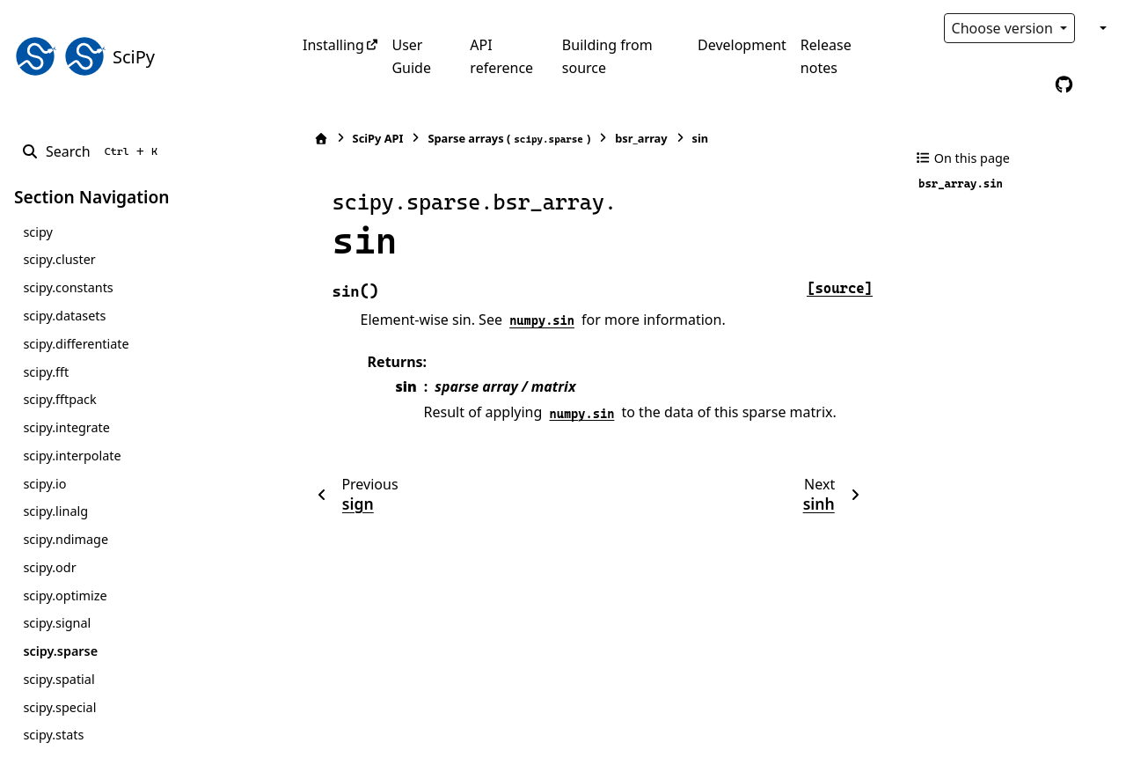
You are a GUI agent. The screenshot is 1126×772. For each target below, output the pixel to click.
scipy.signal (57, 622)
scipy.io (44, 483)
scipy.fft (46, 372)
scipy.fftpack (59, 399)
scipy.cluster (59, 259)
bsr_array (633, 138)
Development (742, 45)
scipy (37, 232)
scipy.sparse (60, 651)
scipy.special (59, 707)
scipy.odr (49, 567)
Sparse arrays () (501, 138)
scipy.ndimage (65, 539)
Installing (333, 45)
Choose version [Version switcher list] (1004, 28)
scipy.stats (53, 734)
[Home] (312, 138)
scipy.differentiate (75, 343)
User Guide (411, 56)
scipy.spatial (58, 679)
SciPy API (369, 138)
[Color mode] (1101, 28)
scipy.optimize (64, 595)
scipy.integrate (66, 427)
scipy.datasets (64, 315)
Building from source (607, 56)
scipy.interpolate (72, 455)
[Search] (93, 151)
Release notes (826, 56)
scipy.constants (68, 287)
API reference (501, 56)
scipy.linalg (55, 511)
